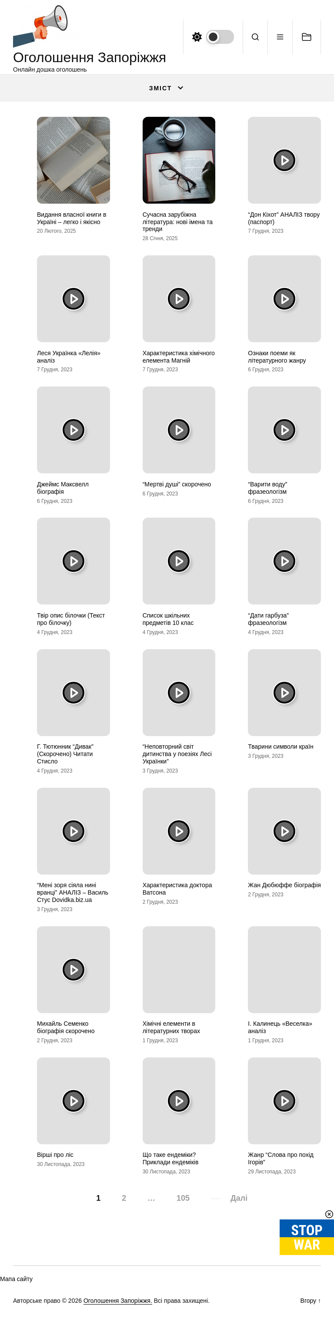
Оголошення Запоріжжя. (118, 1300)
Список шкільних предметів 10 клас (168, 619)
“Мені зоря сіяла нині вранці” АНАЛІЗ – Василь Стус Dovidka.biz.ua (72, 892)
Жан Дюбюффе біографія (284, 885)
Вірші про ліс (55, 1154)
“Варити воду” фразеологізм (267, 488)
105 (183, 1198)
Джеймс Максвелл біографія (63, 488)
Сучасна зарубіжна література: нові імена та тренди (178, 222)
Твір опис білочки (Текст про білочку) (71, 619)
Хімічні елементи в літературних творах (171, 1027)
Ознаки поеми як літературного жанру (277, 357)
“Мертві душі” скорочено (177, 484)
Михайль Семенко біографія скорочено (66, 1027)
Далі (238, 1198)
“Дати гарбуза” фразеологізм (268, 619)
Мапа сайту (16, 1278)
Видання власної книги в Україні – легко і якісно (71, 218)
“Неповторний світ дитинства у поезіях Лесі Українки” (177, 754)
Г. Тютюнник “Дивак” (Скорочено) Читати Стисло (65, 754)
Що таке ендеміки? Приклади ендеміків (171, 1158)
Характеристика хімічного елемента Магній (179, 357)
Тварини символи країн (280, 746)
